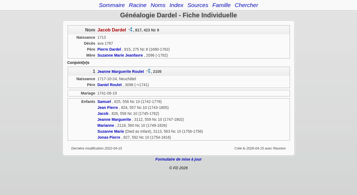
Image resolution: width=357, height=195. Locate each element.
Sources (197, 5)
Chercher (246, 5)
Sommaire (112, 5)
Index (176, 5)
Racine (137, 5)
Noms (158, 5)
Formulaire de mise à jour (178, 159)
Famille (221, 5)
